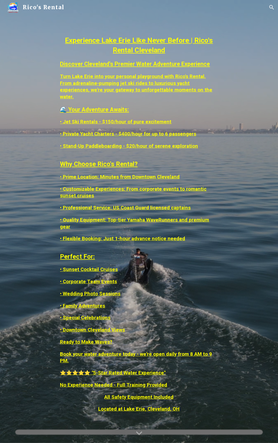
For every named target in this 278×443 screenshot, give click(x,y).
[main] (139, 221)
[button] (271, 7)
